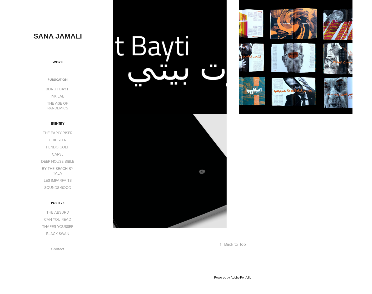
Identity (57, 124)
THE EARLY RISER (58, 132)
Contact (57, 248)
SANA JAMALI (58, 36)
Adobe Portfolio (241, 277)
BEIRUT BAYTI (57, 89)
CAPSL (57, 154)
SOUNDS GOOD (57, 187)
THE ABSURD (57, 212)
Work (58, 62)
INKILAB (57, 96)
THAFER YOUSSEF (57, 226)
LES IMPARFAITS (58, 180)
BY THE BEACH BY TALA (57, 171)
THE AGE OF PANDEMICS (57, 106)
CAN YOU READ (57, 219)
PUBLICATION (58, 80)
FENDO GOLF (57, 147)
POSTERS (57, 203)
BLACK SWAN (57, 233)
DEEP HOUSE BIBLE (57, 161)
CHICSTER (57, 139)
